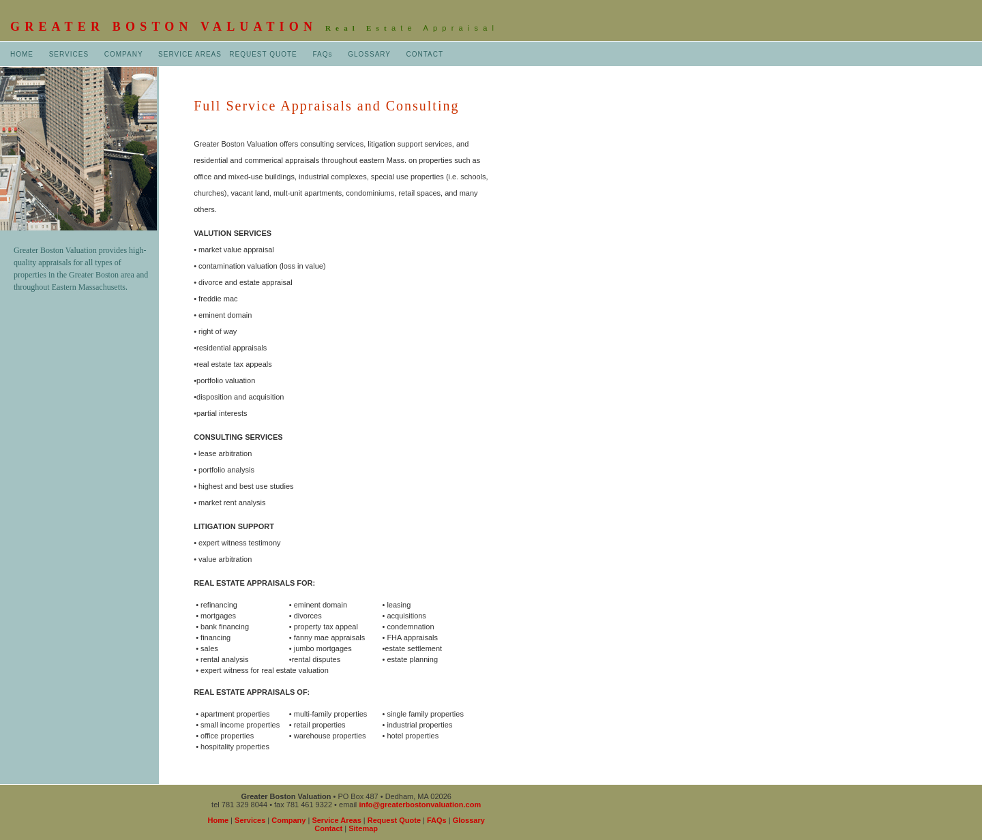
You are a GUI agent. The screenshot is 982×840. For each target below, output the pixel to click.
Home (218, 820)
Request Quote (394, 820)
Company (288, 820)
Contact (328, 828)
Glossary (469, 820)
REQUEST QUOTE (263, 54)
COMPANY (123, 54)
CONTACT (425, 54)
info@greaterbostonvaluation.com (420, 804)
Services (250, 820)
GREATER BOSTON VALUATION (167, 26)
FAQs (322, 54)
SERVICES (69, 54)
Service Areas (336, 820)
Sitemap (363, 828)
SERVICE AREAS (190, 54)
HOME (21, 54)
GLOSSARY (369, 54)
